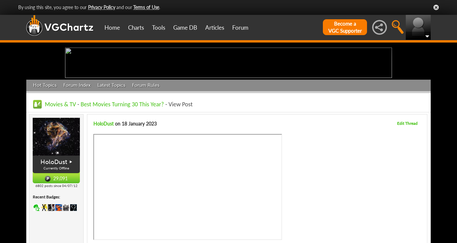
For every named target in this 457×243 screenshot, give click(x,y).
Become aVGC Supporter (345, 27)
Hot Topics (45, 137)
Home (112, 27)
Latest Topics (111, 137)
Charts (136, 27)
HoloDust (53, 214)
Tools (158, 27)
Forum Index (77, 137)
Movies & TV (60, 156)
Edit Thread (407, 175)
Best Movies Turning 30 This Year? (122, 156)
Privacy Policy (101, 7)
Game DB (185, 27)
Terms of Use (146, 7)
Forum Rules (145, 137)
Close (436, 7)
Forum (240, 27)
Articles (214, 27)
